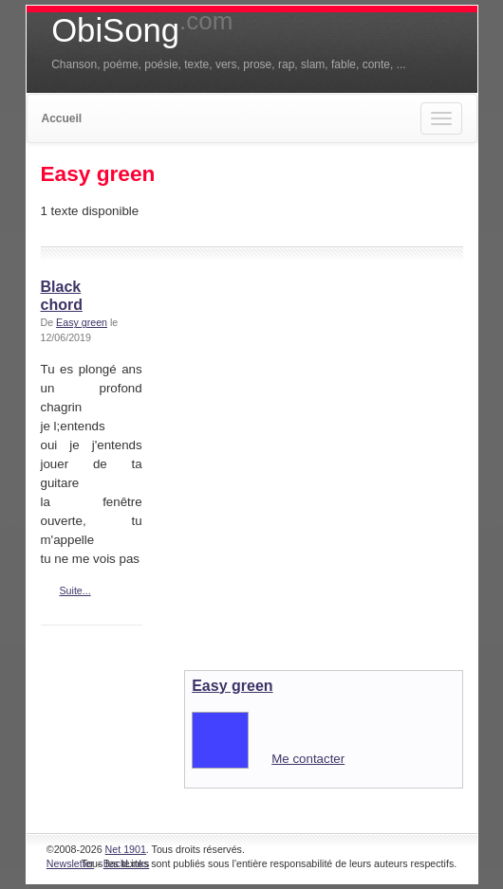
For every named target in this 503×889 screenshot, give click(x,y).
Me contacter (308, 759)
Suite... (75, 590)
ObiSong (142, 30)
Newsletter (70, 863)
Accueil (62, 118)
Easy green (81, 322)
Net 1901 (125, 849)
